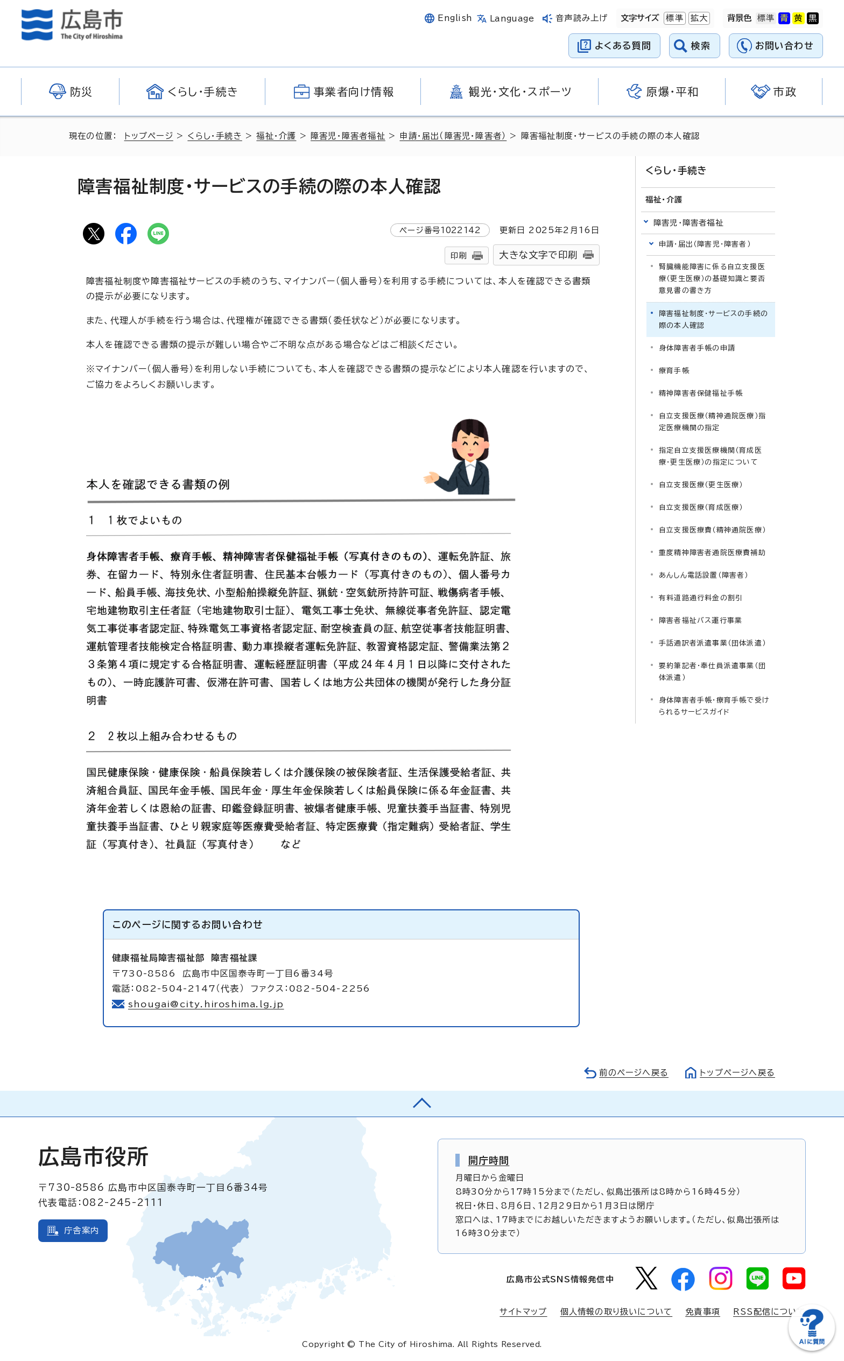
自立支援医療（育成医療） (701, 507)
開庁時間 (489, 1160)
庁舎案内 (81, 1230)
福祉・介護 (276, 136)
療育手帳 (674, 370)
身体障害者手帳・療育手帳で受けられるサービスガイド (714, 706)
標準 (673, 18)
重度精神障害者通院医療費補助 (712, 552)
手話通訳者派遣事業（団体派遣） (712, 643)
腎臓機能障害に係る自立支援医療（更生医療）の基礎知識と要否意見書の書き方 (712, 278)
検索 (701, 45)
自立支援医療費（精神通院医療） (712, 530)
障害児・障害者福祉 (348, 136)
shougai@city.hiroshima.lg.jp (206, 1004)
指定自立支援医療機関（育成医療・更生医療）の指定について (710, 456)
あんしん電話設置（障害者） (704, 575)
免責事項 (702, 1312)
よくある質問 (623, 45)
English (455, 18)
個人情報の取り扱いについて (616, 1312)
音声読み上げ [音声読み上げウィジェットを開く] (581, 18)
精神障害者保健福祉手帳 (701, 393)
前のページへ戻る (634, 1073)
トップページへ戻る (737, 1073)
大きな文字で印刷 (538, 254)
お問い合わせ (784, 45)
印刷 (459, 255)
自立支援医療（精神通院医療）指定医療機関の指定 (712, 421)
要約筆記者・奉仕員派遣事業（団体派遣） (712, 671)
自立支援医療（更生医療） (701, 484)
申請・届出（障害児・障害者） (453, 136)
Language (512, 19)
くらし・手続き (214, 136)
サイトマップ (523, 1312)
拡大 (698, 18)
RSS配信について (769, 1312)
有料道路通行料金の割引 (701, 597)
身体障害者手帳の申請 (697, 348)
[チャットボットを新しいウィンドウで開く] (812, 1348)
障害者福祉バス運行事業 (700, 620)
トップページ (148, 136)
